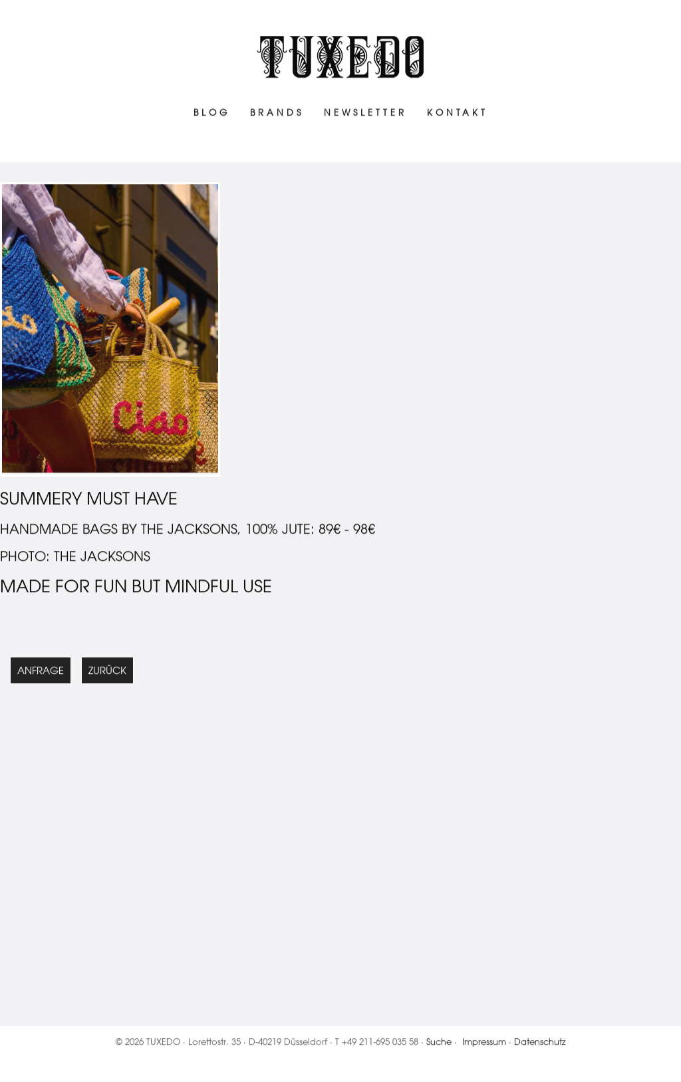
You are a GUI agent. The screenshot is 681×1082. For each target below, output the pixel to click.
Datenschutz (540, 1043)
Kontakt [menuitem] (457, 114)
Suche (439, 1043)
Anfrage (40, 673)
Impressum (484, 1043)
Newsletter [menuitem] (365, 114)
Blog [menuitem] (212, 114)
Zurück (107, 673)
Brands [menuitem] (277, 114)
